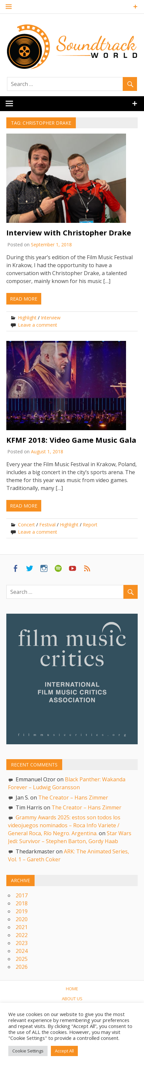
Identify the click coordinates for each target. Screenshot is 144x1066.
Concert (26, 524)
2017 (22, 895)
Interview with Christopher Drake (68, 232)
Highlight (27, 317)
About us (72, 999)
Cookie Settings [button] (28, 1051)
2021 (22, 927)
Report (90, 524)
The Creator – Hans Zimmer (73, 797)
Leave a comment (37, 325)
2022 (22, 935)
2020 (22, 919)
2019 (22, 911)
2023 (22, 943)
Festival (47, 524)
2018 (22, 903)
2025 (22, 959)
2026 (22, 966)
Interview (51, 317)
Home (72, 989)
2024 (22, 951)
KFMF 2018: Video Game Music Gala (71, 440)
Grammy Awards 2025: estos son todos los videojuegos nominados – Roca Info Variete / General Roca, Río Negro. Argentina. (64, 825)
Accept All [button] (64, 1051)
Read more (23, 299)
